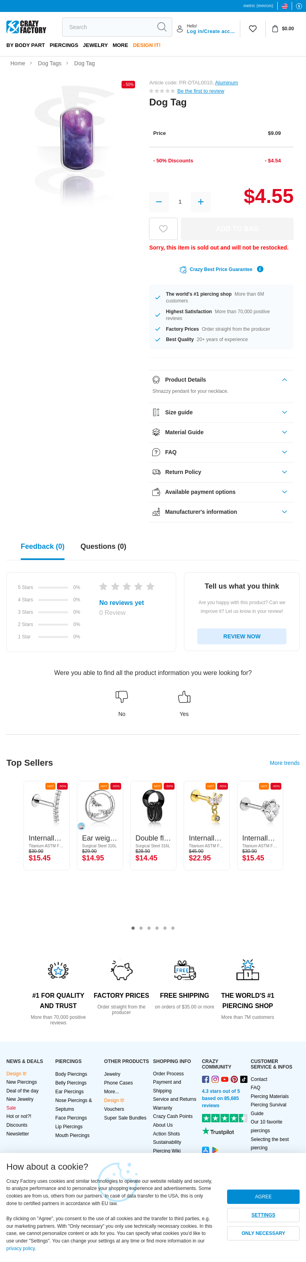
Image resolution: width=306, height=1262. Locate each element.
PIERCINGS (64, 45)
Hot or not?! (18, 1116)
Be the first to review (200, 91)
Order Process (168, 1074)
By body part (25, 45)
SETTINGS (263, 1215)
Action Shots (166, 1134)
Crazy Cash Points (172, 1116)
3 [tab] (149, 928)
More (120, 45)
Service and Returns (174, 1099)
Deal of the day (22, 1091)
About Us (163, 1125)
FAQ (255, 1087)
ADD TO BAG (237, 228)
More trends (285, 763)
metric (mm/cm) (258, 6)
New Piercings (21, 1082)
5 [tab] (165, 928)
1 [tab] (133, 928)
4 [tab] (157, 928)
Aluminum (226, 83)
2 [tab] (141, 928)
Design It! (147, 45)
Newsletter (17, 1134)
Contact (259, 1079)
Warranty (162, 1108)
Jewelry (95, 45)
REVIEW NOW (242, 636)
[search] (107, 27)
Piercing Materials (269, 1096)
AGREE (263, 1197)
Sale (11, 1108)
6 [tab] (173, 928)
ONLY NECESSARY (263, 1233)
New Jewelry (19, 1099)
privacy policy (20, 1248)
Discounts (16, 1125)
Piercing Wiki (166, 1151)
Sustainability (167, 1142)
